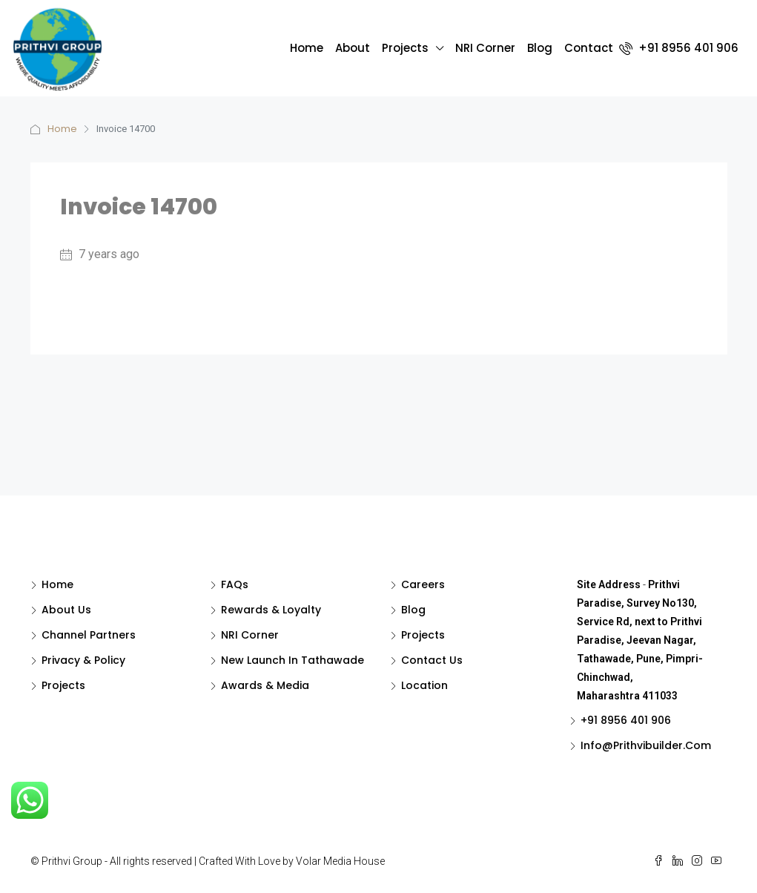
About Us (66, 609)
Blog (539, 48)
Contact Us (432, 660)
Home (306, 48)
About (352, 48)
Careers (423, 584)
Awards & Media (265, 685)
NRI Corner (485, 48)
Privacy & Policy (83, 660)
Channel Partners (89, 634)
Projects (405, 48)
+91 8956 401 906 (678, 48)
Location (424, 685)
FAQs (234, 584)
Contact (588, 48)
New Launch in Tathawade (292, 660)
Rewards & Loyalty (271, 609)
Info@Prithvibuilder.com (646, 745)
